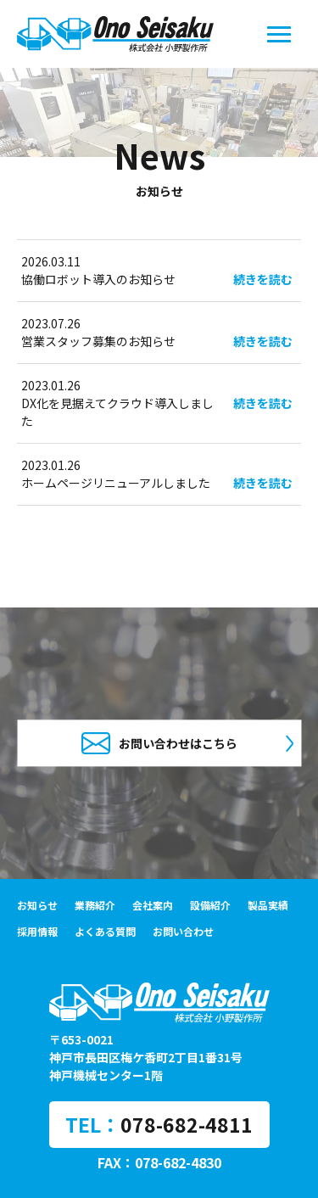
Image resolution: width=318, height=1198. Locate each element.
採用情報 (37, 931)
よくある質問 (105, 931)
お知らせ (37, 905)
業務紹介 (95, 905)
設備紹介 (210, 905)
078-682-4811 (186, 1124)
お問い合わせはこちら (159, 743)
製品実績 (268, 905)
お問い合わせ (183, 931)
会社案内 (152, 905)
